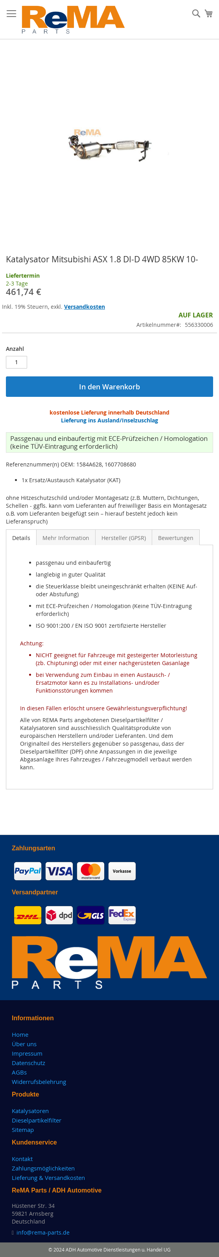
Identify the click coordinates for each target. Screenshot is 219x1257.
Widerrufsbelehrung (39, 1082)
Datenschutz (28, 1063)
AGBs (19, 1072)
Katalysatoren (30, 1111)
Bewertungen (175, 538)
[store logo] (73, 20)
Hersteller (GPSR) (123, 538)
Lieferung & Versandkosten (48, 1177)
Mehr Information (65, 538)
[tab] (21, 537)
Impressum (27, 1053)
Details (21, 538)
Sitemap (23, 1130)
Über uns (24, 1044)
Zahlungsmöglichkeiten (43, 1168)
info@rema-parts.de (43, 1232)
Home (20, 1034)
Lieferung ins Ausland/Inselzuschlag (109, 420)
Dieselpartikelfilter (36, 1120)
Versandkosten (84, 306)
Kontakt (22, 1159)
